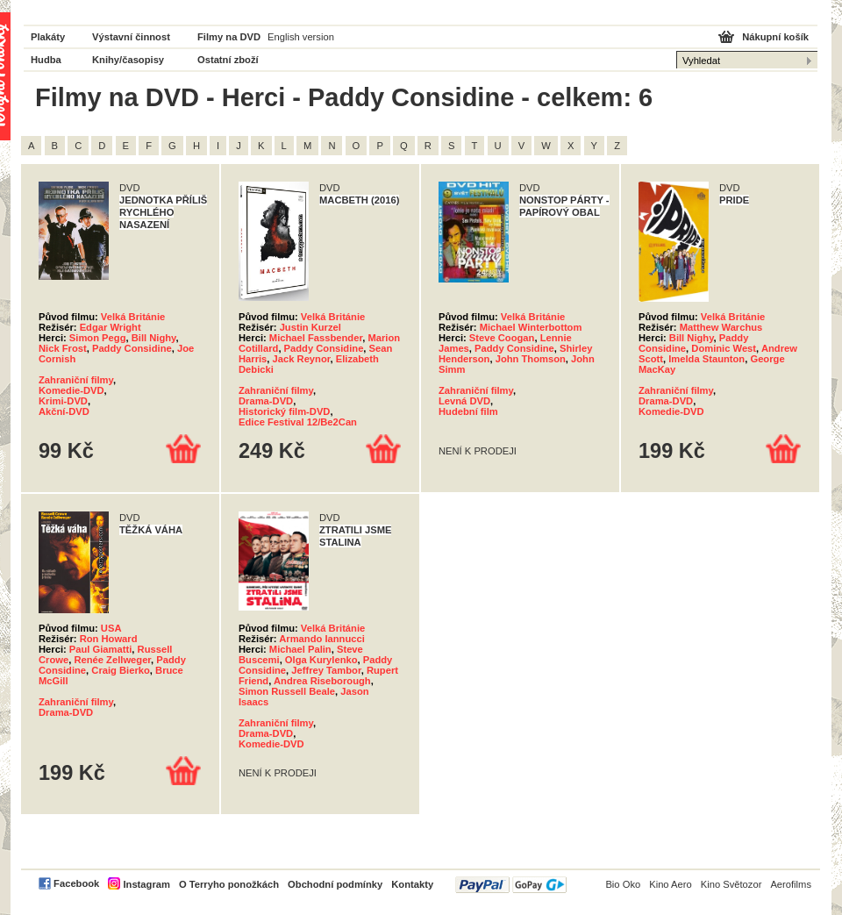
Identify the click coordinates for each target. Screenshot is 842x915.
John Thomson (531, 359)
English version (301, 37)
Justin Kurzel (310, 327)
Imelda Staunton (706, 359)
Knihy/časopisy (128, 59)
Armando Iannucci (322, 638)
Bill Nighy (154, 337)
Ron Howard (109, 638)
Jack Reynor (302, 359)
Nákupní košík (775, 37)
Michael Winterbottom (531, 327)
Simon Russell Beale (287, 691)
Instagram (146, 884)
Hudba (46, 59)
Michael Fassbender (315, 337)
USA (111, 628)
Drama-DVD (266, 401)
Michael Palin (300, 649)
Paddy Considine (132, 348)
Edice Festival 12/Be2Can (298, 422)
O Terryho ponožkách (229, 884)
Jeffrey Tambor (325, 670)
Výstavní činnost (131, 37)
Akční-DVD (64, 411)
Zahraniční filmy (76, 380)
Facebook (76, 883)
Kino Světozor (731, 884)
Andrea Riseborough (322, 681)
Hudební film (468, 411)
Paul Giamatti (100, 649)
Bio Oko (622, 884)
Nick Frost (63, 348)
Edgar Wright (110, 327)
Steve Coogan (502, 337)
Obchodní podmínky (335, 884)
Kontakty (412, 884)
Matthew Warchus (721, 327)
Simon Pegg (97, 337)
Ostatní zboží (228, 59)
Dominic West (723, 348)
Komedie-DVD (71, 390)
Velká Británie (133, 316)
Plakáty (48, 37)
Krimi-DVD (63, 401)
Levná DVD (464, 401)
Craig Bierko (120, 670)
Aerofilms (790, 884)
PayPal (511, 884)
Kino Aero (670, 884)
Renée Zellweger (112, 659)
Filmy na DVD (228, 37)
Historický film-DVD (284, 411)
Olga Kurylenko (321, 659)
